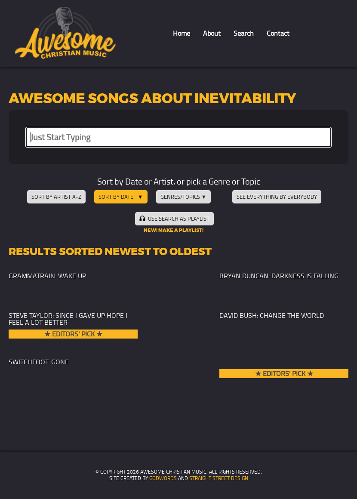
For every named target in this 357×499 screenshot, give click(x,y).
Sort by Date (115, 197)
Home (181, 33)
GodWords (163, 478)
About (212, 33)
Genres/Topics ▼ (183, 197)
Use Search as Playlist (174, 218)
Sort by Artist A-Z (56, 197)
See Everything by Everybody (277, 197)
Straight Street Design (218, 478)
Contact (278, 33)
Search (244, 33)
